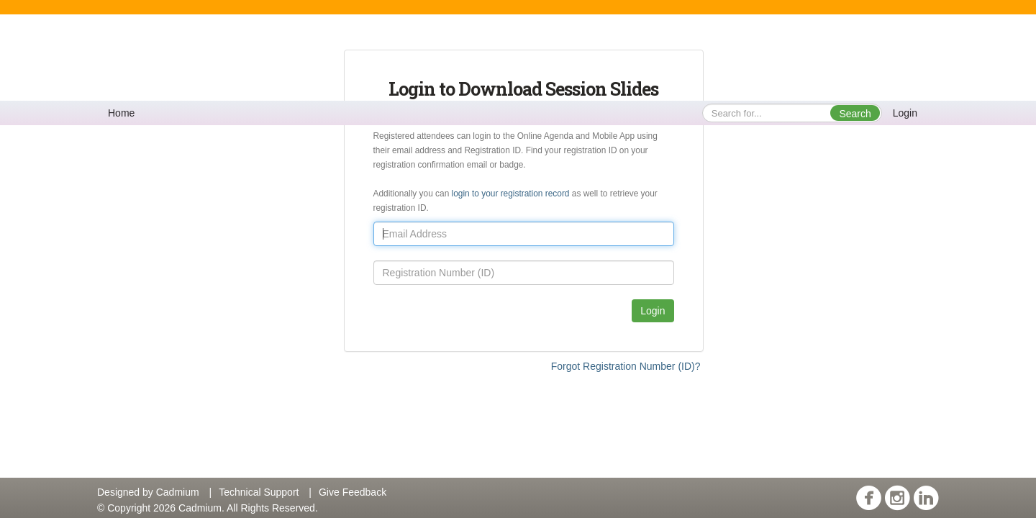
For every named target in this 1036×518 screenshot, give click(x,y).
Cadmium (177, 492)
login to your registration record (512, 193)
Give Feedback (352, 492)
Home (121, 113)
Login (905, 113)
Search (855, 113)
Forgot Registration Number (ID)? (626, 366)
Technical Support (259, 492)
